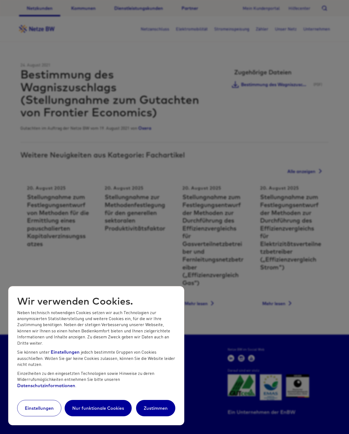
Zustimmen (156, 408)
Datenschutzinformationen (46, 385)
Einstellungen (65, 352)
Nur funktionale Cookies (98, 408)
